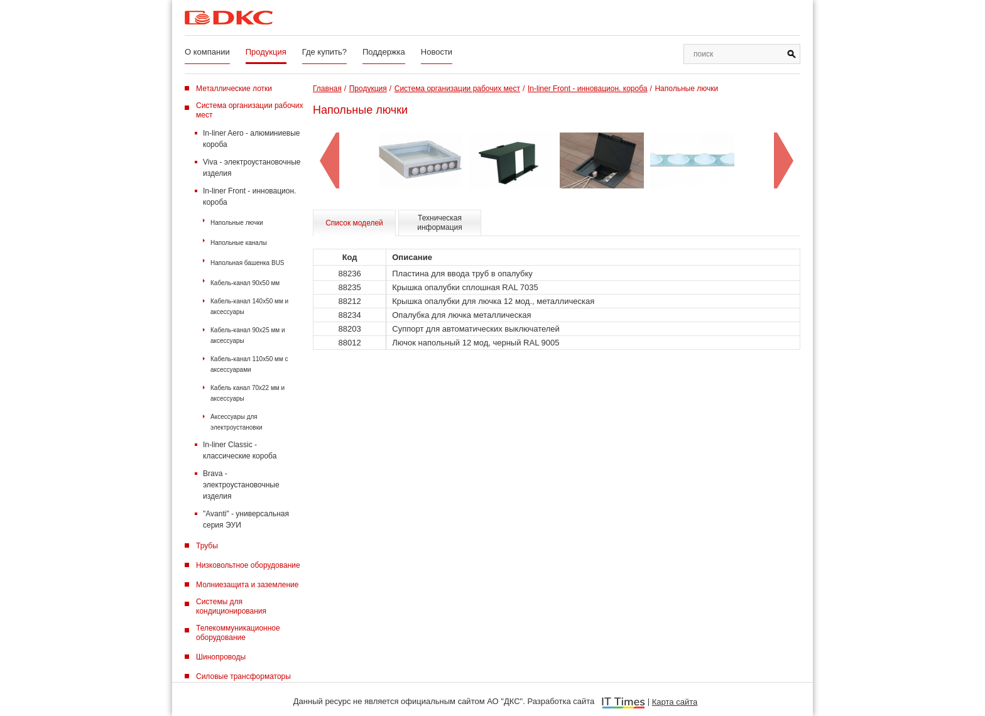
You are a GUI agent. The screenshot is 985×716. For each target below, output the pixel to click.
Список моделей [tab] (354, 223)
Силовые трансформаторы (243, 676)
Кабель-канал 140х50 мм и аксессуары (249, 306)
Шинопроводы (221, 657)
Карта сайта (674, 702)
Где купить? (324, 52)
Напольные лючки (236, 222)
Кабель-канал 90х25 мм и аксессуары (247, 335)
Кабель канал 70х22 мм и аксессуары (247, 393)
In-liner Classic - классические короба (239, 450)
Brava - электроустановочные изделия (241, 485)
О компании (207, 52)
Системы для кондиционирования (231, 606)
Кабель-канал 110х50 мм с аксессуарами (249, 364)
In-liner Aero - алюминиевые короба (251, 139)
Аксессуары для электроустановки (236, 422)
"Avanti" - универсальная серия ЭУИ (246, 519)
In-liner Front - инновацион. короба (249, 197)
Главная (327, 88)
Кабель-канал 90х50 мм (245, 282)
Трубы (207, 545)
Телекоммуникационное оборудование (238, 633)
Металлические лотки (234, 88)
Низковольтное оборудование (248, 565)
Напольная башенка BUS (247, 262)
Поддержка (383, 52)
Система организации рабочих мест (249, 110)
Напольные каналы (238, 242)
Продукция (266, 52)
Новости (436, 52)
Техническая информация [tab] (439, 223)
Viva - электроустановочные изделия (251, 168)
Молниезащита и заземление (247, 584)
